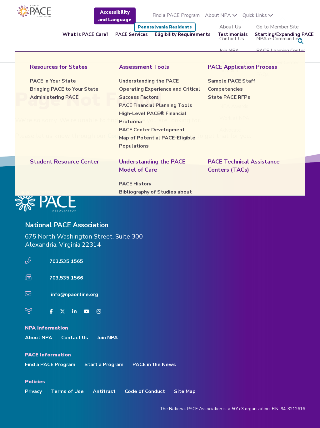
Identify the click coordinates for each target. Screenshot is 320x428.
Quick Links (257, 15)
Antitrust (104, 391)
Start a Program (103, 364)
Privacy (33, 391)
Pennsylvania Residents (165, 27)
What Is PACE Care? (85, 41)
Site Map (185, 391)
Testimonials (233, 41)
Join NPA (107, 337)
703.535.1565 (66, 261)
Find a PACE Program (176, 15)
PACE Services (131, 41)
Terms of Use (67, 391)
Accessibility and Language (114, 16)
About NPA (221, 15)
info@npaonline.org (74, 294)
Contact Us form (132, 136)
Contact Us (74, 337)
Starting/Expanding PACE (284, 41)
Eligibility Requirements (183, 41)
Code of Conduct (145, 391)
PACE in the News (154, 364)
